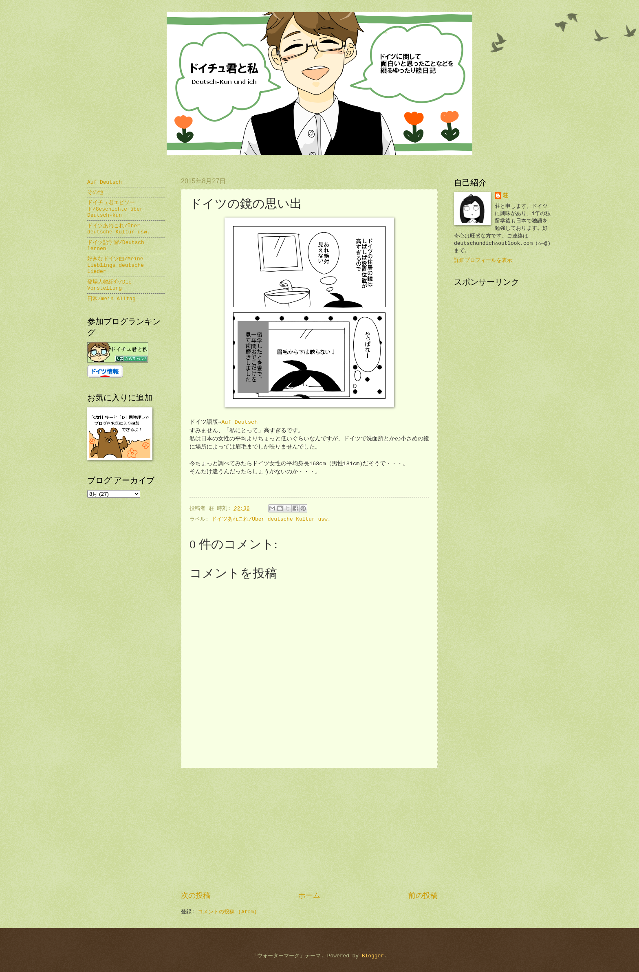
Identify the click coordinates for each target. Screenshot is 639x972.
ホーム (309, 896)
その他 (95, 192)
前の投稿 (423, 896)
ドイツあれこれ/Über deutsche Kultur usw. (271, 519)
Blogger (373, 956)
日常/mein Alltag (111, 299)
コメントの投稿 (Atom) (227, 912)
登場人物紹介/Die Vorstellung (109, 285)
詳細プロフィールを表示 (483, 260)
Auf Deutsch (239, 422)
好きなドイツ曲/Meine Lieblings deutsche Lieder (115, 265)
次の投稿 (195, 896)
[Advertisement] (309, 829)
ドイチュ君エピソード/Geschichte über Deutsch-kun (115, 209)
